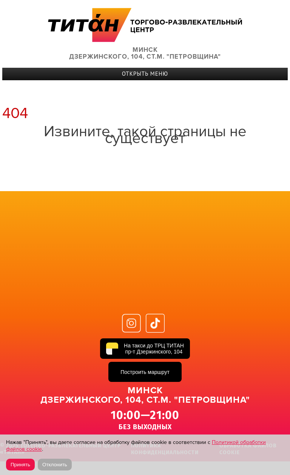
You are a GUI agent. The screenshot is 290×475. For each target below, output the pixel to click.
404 (15, 113)
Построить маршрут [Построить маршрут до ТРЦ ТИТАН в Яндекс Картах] (145, 372)
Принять (20, 464)
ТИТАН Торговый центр (145, 25)
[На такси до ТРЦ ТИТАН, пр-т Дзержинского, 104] (145, 348)
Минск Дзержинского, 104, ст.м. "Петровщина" (145, 53)
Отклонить (54, 464)
